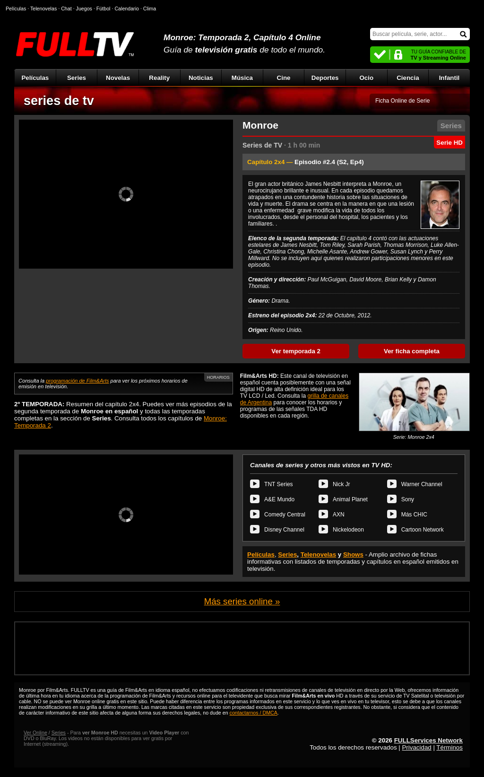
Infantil (449, 77)
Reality (159, 77)
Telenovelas (318, 554)
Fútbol (103, 8)
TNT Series (278, 484)
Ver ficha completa (412, 351)
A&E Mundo (279, 499)
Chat (66, 8)
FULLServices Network (428, 740)
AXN (339, 514)
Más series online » (242, 601)
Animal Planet (350, 499)
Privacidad (416, 747)
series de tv (59, 101)
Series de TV (262, 145)
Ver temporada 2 (295, 351)
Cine (284, 77)
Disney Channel (284, 529)
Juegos (84, 8)
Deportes (325, 77)
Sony (407, 499)
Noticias (201, 77)
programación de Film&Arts (77, 381)
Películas (35, 77)
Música (242, 77)
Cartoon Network (422, 529)
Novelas (118, 77)
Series (76, 77)
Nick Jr (341, 484)
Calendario (126, 8)
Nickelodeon (348, 529)
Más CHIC (414, 514)
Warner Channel (421, 484)
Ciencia (408, 77)
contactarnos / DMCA (253, 713)
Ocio (366, 77)
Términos (449, 747)
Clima (149, 8)
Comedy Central (284, 514)
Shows (353, 554)
